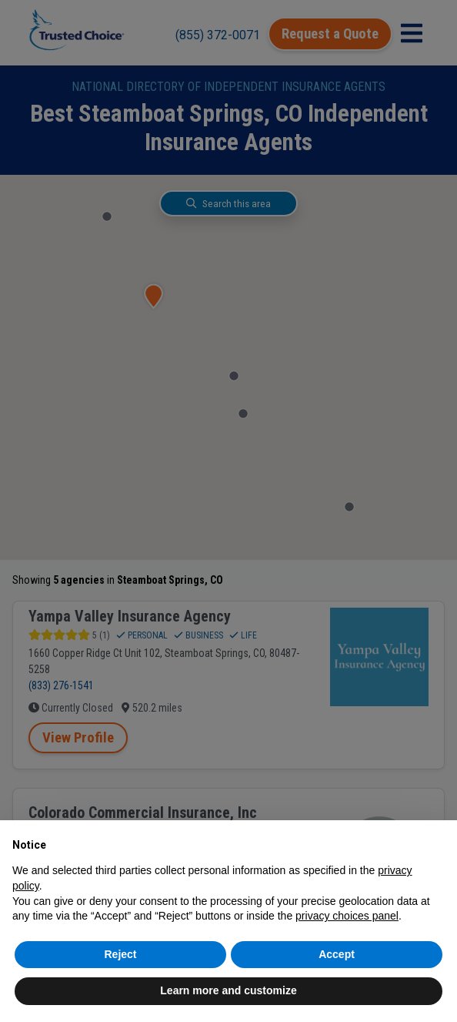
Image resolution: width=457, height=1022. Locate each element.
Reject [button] (120, 954)
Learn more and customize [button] (228, 990)
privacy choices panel (347, 916)
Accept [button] (337, 954)
